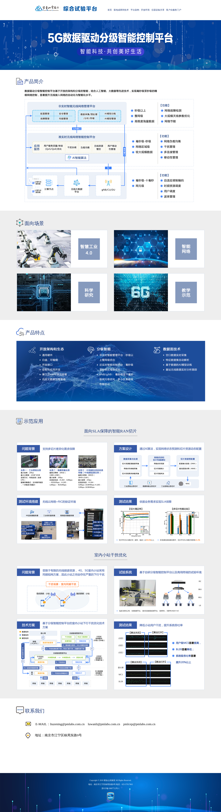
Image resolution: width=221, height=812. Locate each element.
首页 (110, 10)
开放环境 (145, 10)
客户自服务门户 (173, 10)
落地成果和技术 (121, 10)
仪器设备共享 (157, 10)
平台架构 (135, 10)
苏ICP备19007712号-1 (110, 788)
